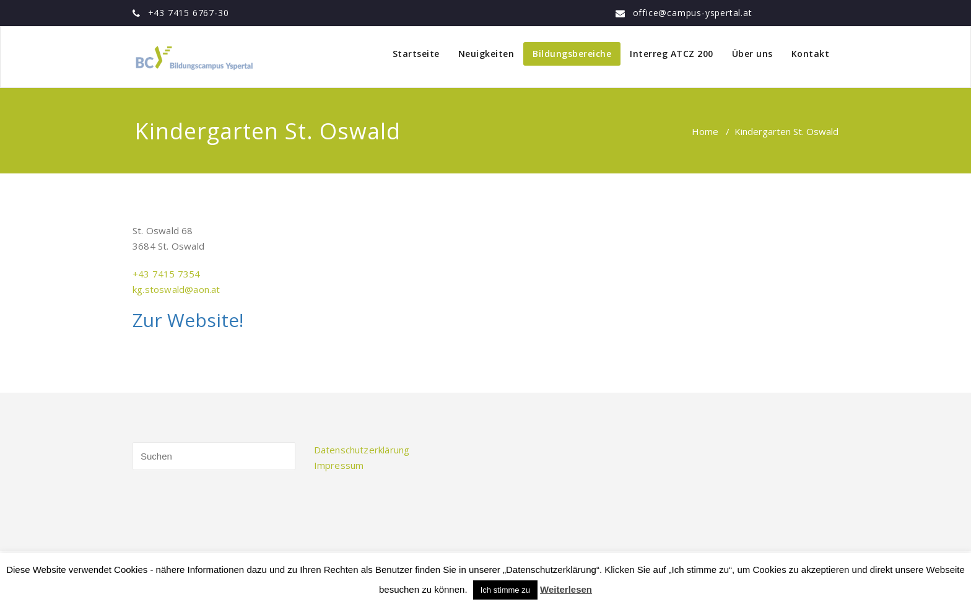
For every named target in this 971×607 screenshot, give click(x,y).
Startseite (416, 53)
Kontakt (810, 53)
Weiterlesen (566, 589)
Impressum (339, 465)
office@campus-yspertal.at (692, 13)
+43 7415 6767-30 (188, 13)
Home (705, 131)
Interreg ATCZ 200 (671, 53)
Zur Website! (188, 320)
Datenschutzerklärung (362, 449)
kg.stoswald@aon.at (176, 289)
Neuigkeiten (486, 53)
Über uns (752, 53)
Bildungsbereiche (572, 53)
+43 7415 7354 (167, 274)
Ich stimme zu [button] (505, 590)
